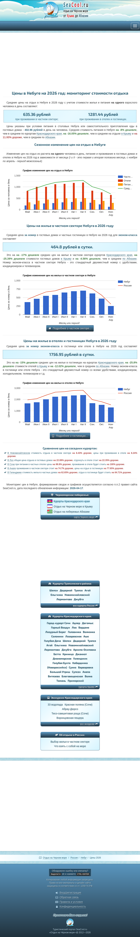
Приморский (76, 680)
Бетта (57, 654)
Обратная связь (69, 897)
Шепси (53, 590)
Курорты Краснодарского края (72, 501)
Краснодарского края (49, 133)
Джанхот (81, 654)
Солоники (57, 636)
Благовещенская (72, 676)
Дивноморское (62, 658)
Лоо (74, 627)
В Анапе (12, 468)
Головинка (74, 631)
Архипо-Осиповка (84, 649)
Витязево (54, 676)
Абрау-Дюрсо (70, 709)
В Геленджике (15, 472)
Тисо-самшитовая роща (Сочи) (69, 713)
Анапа (86, 671)
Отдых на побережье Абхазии (72, 511)
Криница (68, 654)
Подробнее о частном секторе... (70, 328)
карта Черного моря (84, 517)
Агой (88, 590)
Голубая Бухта (61, 662)
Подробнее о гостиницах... (70, 435)
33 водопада (55, 704)
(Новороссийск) (57, 667)
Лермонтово (64, 599)
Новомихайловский (77, 594)
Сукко (72, 667)
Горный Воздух (60, 627)
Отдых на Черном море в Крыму (73, 506)
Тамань (61, 680)
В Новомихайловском (19, 453)
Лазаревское (73, 636)
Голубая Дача (52, 640)
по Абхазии (129, 258)
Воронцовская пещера (69, 717)
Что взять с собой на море (70, 746)
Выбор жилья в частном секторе (70, 741)
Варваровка (85, 667)
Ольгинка (56, 594)
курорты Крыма (87, 687)
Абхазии (50, 137)
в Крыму (126, 133)
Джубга (79, 599)
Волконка (89, 631)
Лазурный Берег (55, 631)
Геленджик (80, 658)
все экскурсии (87, 724)
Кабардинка (80, 662)
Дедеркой (66, 590)
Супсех (76, 671)
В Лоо (11, 460)
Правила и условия (71, 901)
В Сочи (11, 464)
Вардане (83, 627)
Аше (86, 636)
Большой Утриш (60, 671)
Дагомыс (87, 623)
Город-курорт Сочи (58, 623)
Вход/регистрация (70, 892)
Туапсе (78, 590)
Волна (88, 676)
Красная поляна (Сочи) (78, 704)
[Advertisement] (70, 62)
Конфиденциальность (73, 906)
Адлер (76, 623)
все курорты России (84, 605)
